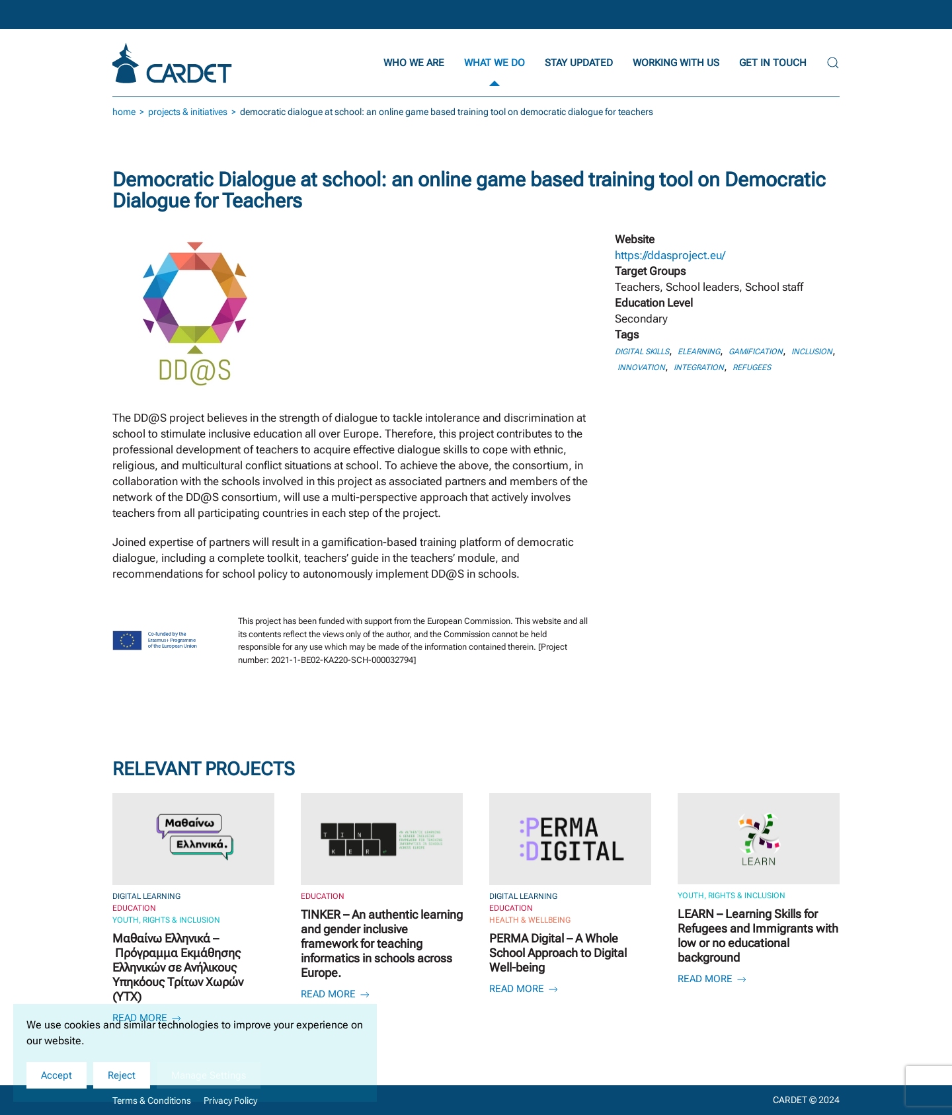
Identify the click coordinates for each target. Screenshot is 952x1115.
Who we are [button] (413, 63)
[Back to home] (173, 62)
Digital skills (642, 351)
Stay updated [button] (579, 63)
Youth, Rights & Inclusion (166, 920)
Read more (336, 994)
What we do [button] (494, 63)
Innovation (641, 367)
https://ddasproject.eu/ (670, 255)
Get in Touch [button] (773, 63)
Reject (122, 1075)
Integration (699, 367)
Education (134, 908)
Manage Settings (208, 1075)
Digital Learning (146, 896)
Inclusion (811, 351)
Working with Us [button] (676, 63)
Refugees (752, 367)
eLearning (699, 351)
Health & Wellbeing (530, 920)
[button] (833, 62)
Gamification (756, 351)
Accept (56, 1075)
